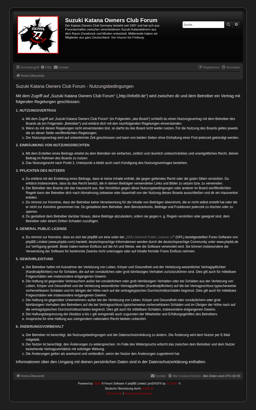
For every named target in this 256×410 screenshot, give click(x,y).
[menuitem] (46, 67)
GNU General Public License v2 (150, 237)
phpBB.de (148, 388)
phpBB (97, 383)
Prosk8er (172, 383)
